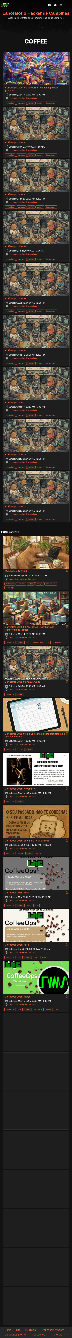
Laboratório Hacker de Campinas (36, 13)
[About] (49, 5)
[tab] (30, 28)
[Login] (67, 5)
